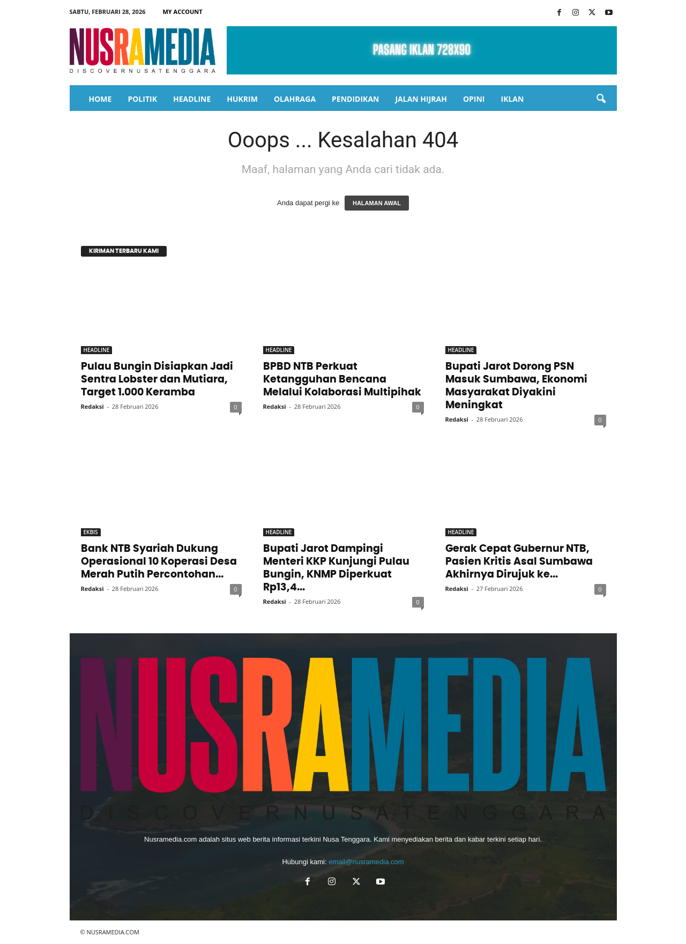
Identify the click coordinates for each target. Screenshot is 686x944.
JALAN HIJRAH (420, 99)
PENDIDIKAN (355, 99)
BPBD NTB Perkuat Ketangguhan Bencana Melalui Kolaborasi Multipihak (342, 380)
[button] (601, 99)
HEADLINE (192, 99)
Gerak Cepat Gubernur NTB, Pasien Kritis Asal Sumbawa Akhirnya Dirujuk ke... (519, 562)
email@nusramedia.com (366, 862)
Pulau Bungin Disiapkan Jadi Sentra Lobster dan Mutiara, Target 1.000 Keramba (157, 380)
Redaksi (92, 406)
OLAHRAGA (295, 99)
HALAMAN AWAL (377, 203)
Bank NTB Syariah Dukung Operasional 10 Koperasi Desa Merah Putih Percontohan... (159, 562)
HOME (100, 99)
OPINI (474, 99)
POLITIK (142, 99)
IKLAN (512, 99)
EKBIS (91, 532)
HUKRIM (242, 99)
